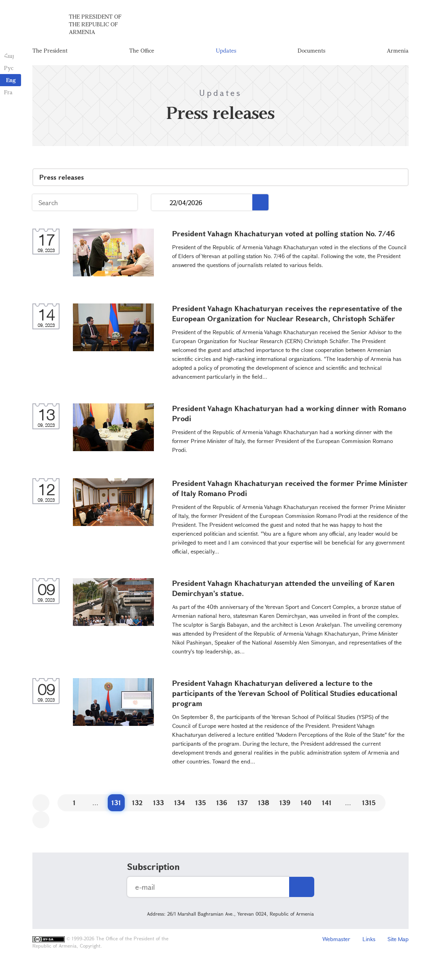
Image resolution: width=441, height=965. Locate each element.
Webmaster (336, 939)
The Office (141, 50)
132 (137, 802)
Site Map (398, 939)
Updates (226, 50)
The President (50, 50)
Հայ (9, 55)
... (161, 202)
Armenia (398, 50)
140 (305, 802)
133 (158, 802)
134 (179, 802)
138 (263, 802)
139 (284, 802)
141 (327, 802)
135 (200, 802)
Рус (8, 68)
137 (242, 802)
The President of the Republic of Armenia (95, 24)
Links (368, 939)
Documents (311, 50)
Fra (8, 92)
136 (221, 802)
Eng (11, 80)
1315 (369, 802)
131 (116, 802)
